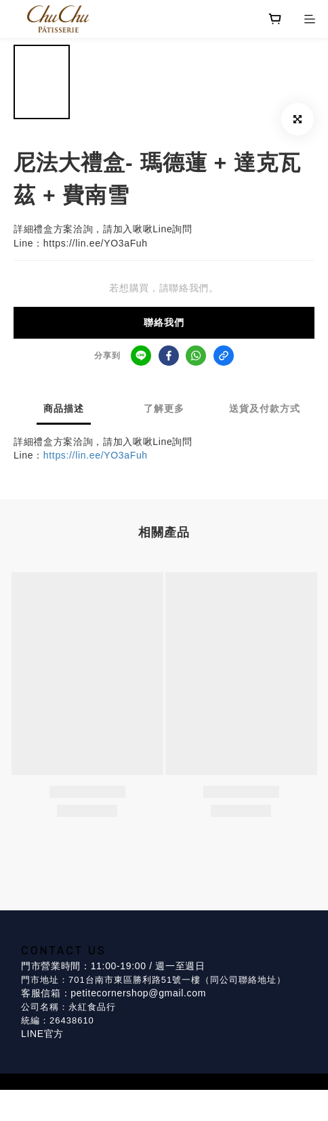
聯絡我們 (164, 322)
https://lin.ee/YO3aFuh (95, 455)
